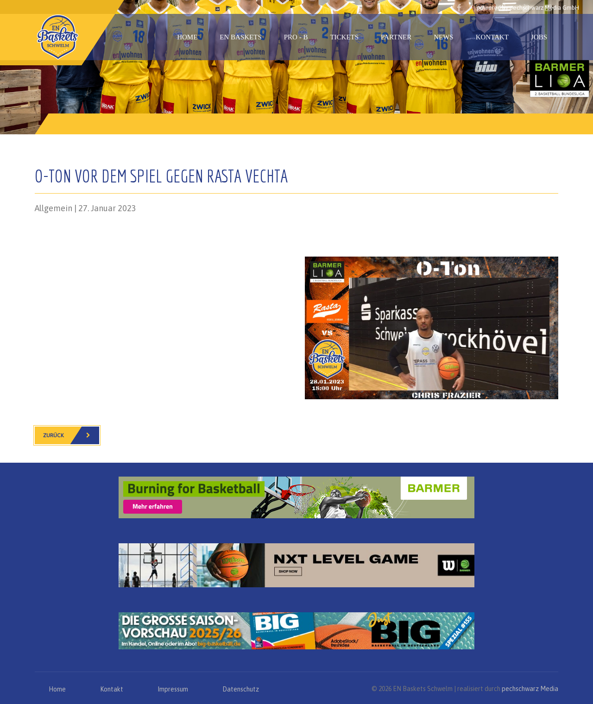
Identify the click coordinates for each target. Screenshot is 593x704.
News (444, 37)
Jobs (539, 37)
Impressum (173, 689)
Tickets (344, 37)
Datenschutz (240, 689)
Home (187, 37)
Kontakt (492, 37)
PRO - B (296, 37)
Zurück (71, 435)
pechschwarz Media (530, 688)
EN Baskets (240, 37)
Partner (396, 37)
